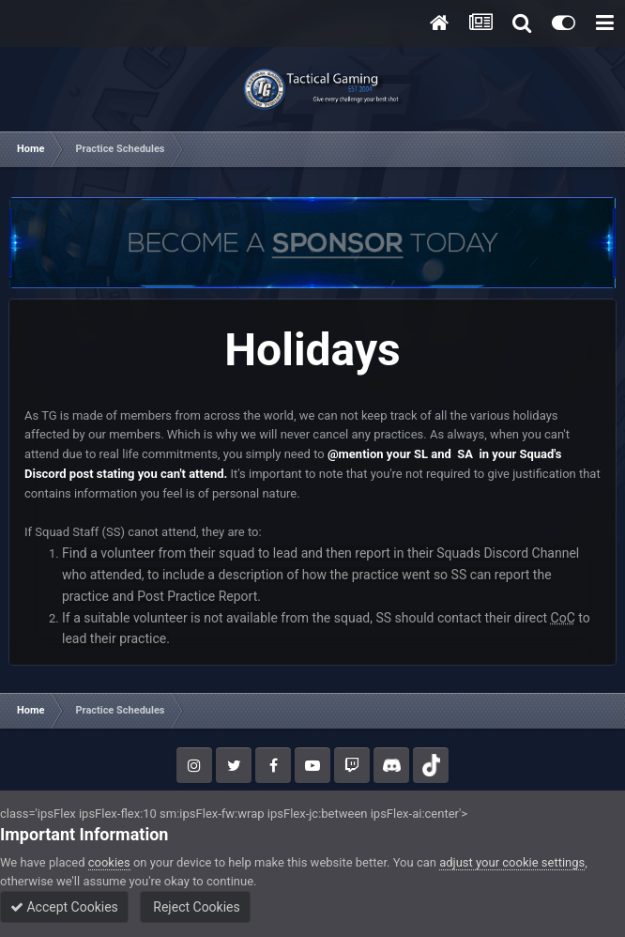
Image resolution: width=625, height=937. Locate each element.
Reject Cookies (195, 906)
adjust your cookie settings (512, 862)
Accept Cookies (64, 906)
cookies (109, 862)
